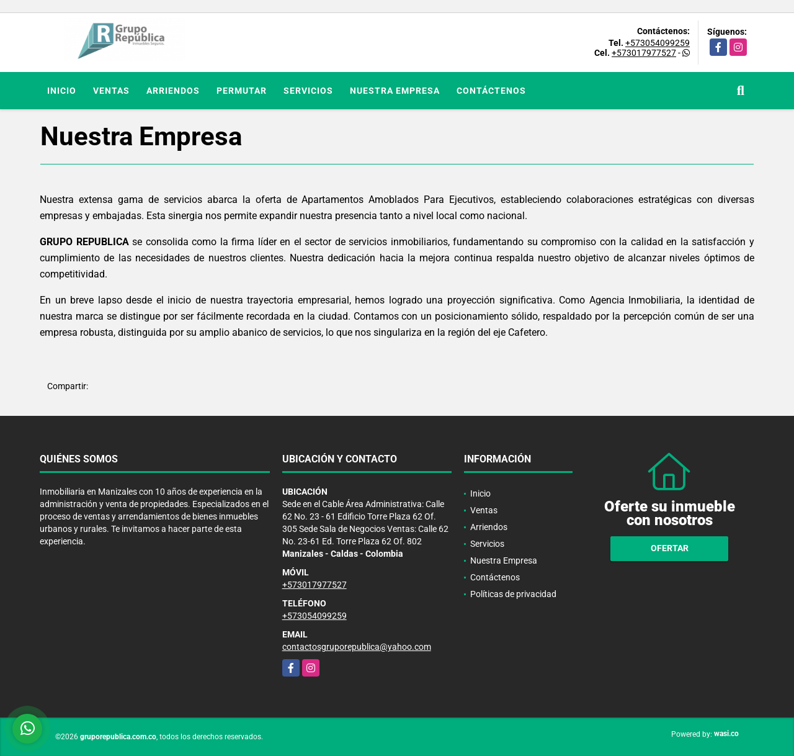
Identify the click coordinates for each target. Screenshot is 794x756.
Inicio (61, 91)
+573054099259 (657, 43)
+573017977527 (644, 53)
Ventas (111, 91)
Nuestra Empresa (395, 91)
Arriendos (173, 91)
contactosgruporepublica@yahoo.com (356, 647)
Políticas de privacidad (513, 594)
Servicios (308, 91)
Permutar (241, 91)
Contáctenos (491, 91)
